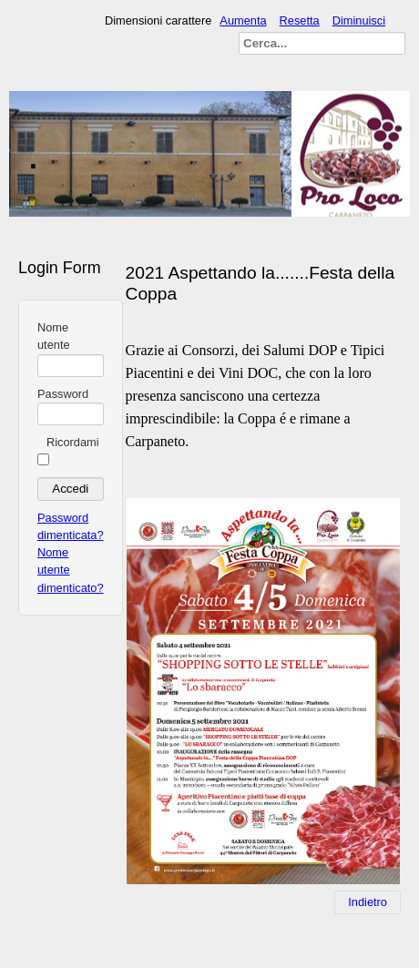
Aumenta (243, 20)
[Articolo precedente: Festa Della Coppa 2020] (367, 902)
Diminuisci (358, 20)
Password (62, 394)
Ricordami (72, 442)
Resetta (300, 20)
